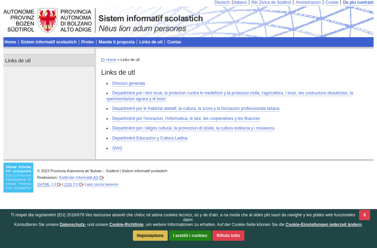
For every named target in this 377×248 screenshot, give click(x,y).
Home (111, 60)
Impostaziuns (150, 235)
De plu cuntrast (358, 2)
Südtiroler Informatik (79, 177)
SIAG (117, 148)
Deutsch (222, 2)
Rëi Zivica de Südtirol (271, 2)
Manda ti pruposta (117, 42)
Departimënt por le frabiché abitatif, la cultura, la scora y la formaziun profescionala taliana (195, 108)
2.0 (71, 184)
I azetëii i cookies (190, 235)
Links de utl (151, 42)
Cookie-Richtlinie (126, 224)
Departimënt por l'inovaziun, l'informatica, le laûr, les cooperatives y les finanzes (186, 118)
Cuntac (174, 42)
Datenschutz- (73, 224)
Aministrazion (308, 2)
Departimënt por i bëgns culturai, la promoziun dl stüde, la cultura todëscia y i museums (193, 128)
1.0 (46, 184)
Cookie (331, 2)
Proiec (87, 42)
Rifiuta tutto (228, 235)
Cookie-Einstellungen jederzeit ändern (324, 224)
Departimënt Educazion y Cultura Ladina (149, 138)
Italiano (240, 2)
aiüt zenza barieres (102, 184)
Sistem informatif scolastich (48, 42)
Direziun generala (128, 83)
